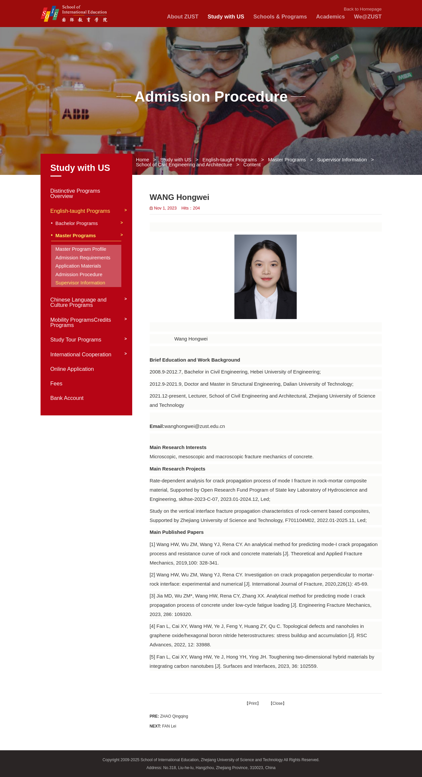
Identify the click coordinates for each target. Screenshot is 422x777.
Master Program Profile (80, 249)
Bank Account (67, 398)
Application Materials (78, 266)
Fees (56, 383)
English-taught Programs (229, 159)
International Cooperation (80, 354)
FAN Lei (163, 726)
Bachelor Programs (76, 223)
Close (278, 703)
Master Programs (287, 159)
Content (252, 164)
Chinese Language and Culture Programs (78, 302)
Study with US (175, 159)
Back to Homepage (363, 9)
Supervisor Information (342, 159)
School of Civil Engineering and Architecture (184, 164)
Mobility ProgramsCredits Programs (80, 322)
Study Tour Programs (76, 339)
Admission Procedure (79, 274)
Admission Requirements (82, 257)
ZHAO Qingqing (169, 716)
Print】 (255, 703)
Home (142, 159)
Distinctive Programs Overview (75, 193)
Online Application (72, 369)
